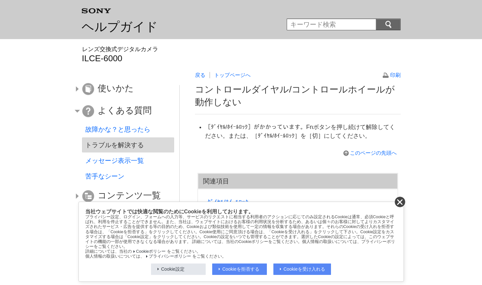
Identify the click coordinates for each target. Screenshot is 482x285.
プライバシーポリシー (170, 256)
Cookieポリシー (151, 251)
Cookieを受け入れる (304, 269)
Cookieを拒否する (240, 269)
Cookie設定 (173, 269)
